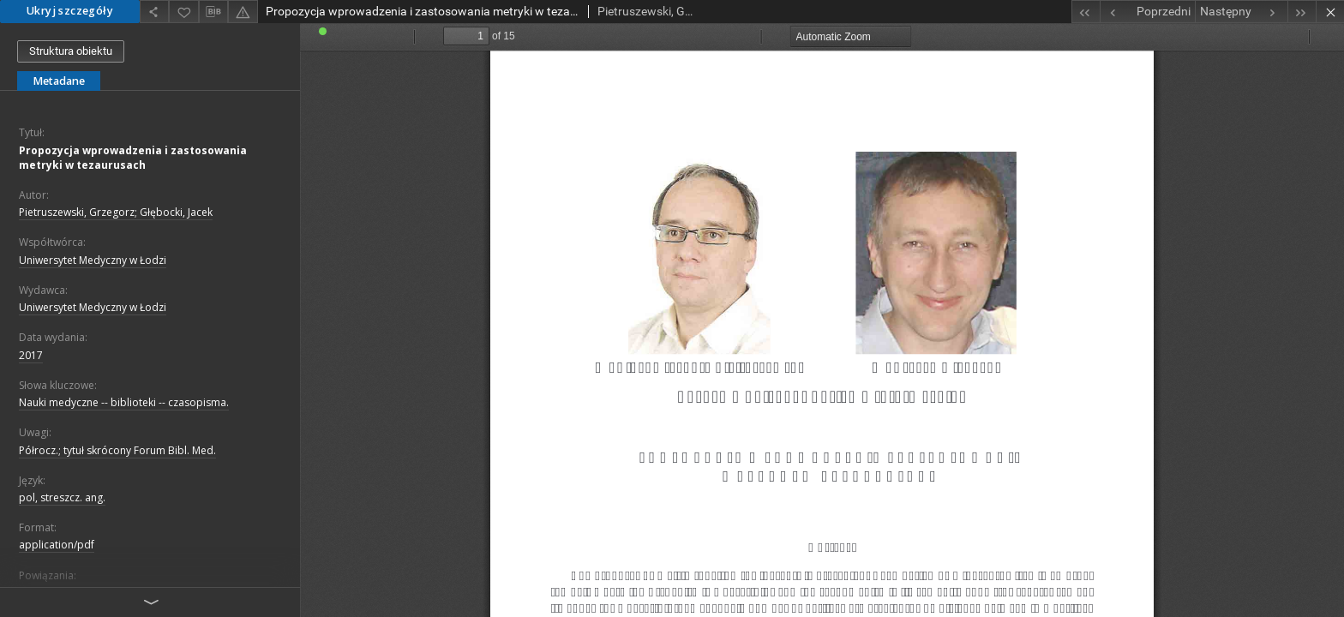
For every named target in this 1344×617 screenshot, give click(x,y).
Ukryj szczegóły (70, 10)
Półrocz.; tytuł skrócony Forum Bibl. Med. (117, 450)
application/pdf (56, 544)
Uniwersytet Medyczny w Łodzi (92, 260)
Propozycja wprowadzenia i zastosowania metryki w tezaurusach (133, 157)
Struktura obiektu (70, 51)
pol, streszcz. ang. (62, 497)
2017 (31, 355)
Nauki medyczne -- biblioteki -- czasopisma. (124, 402)
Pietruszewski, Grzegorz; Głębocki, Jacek (116, 212)
